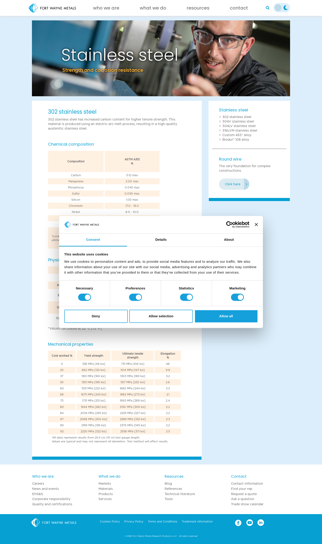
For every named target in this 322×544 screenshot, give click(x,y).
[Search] (267, 8)
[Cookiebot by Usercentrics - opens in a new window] (229, 224)
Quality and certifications (52, 504)
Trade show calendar (247, 504)
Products (106, 494)
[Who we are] (106, 9)
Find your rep (241, 489)
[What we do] (153, 9)
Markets (105, 483)
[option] (161, 58)
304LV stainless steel (239, 126)
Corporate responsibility (51, 499)
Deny (96, 316)
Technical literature (180, 494)
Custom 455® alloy (236, 135)
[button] (51, 58)
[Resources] (198, 9)
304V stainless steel (238, 121)
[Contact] (239, 9)
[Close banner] (256, 224)
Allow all (226, 316)
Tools (169, 499)
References (173, 489)
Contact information (247, 483)
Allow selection (161, 316)
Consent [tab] (93, 239)
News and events (45, 489)
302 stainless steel (236, 117)
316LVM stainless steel (239, 130)
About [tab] (229, 239)
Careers (38, 483)
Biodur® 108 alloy (235, 139)
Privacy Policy (133, 521)
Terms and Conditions (162, 521)
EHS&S (37, 494)
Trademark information (197, 521)
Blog (168, 483)
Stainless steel (233, 110)
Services (105, 499)
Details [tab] (161, 239)
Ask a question (242, 499)
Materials (106, 489)
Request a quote (244, 494)
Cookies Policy (110, 521)
